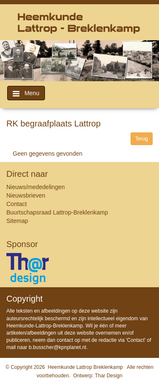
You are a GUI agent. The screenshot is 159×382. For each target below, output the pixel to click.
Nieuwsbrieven (25, 195)
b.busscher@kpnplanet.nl (57, 347)
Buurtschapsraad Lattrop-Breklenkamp (57, 212)
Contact (16, 204)
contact (65, 340)
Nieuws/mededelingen (35, 187)
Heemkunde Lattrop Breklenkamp (85, 367)
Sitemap (17, 220)
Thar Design (109, 376)
